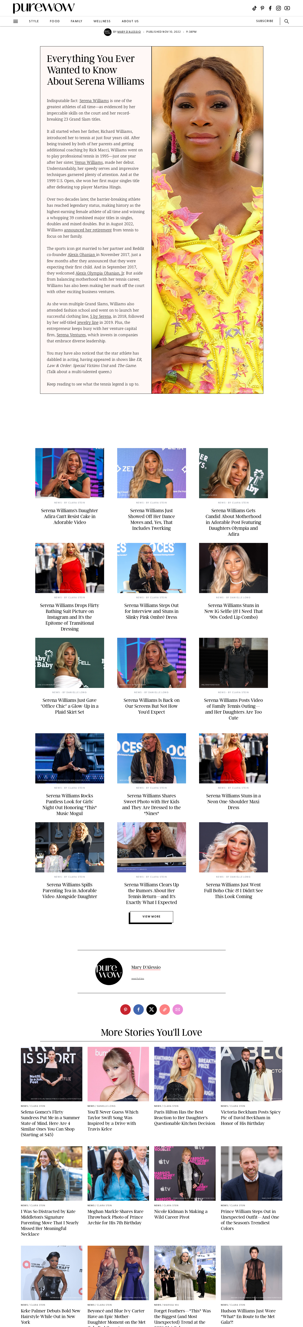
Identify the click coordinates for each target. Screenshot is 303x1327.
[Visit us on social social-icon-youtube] (287, 8)
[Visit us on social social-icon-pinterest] (262, 8)
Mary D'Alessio (129, 32)
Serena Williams (94, 100)
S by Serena (100, 316)
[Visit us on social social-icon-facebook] (270, 8)
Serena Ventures (71, 334)
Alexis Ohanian (82, 254)
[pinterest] (125, 1009)
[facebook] (138, 1009)
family (77, 21)
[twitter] (151, 1009)
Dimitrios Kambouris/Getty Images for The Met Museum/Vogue (224, 391)
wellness (102, 21)
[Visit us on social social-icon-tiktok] (254, 8)
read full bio (137, 978)
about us (130, 21)
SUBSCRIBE (264, 21)
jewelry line (87, 322)
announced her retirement (88, 229)
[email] (178, 1009)
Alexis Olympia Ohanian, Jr (100, 273)
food (55, 21)
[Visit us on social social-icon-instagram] (278, 8)
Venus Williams (89, 162)
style (34, 21)
